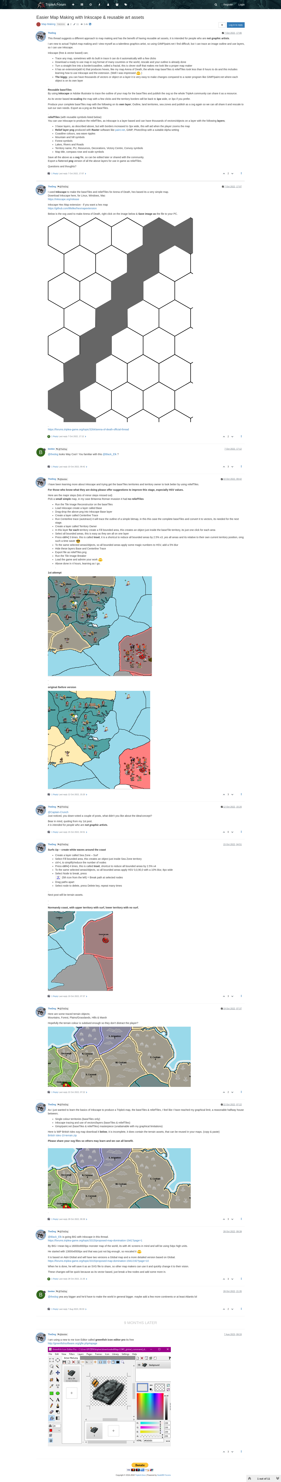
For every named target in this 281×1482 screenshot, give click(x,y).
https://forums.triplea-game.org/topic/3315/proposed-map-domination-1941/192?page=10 (98, 1260)
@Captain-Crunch (58, 812)
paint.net (120, 129)
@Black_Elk (110, 454)
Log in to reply (236, 25)
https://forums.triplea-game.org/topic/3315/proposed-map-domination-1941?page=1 (95, 1240)
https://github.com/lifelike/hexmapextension (72, 208)
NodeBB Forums (164, 1475)
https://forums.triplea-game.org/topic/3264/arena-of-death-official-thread (88, 429)
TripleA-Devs (140, 1475)
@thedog (53, 454)
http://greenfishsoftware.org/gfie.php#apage (72, 1343)
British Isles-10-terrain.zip (62, 1135)
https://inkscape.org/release (63, 199)
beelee (51, 449)
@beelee (62, 479)
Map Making (48, 24)
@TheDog (63, 187)
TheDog (52, 33)
